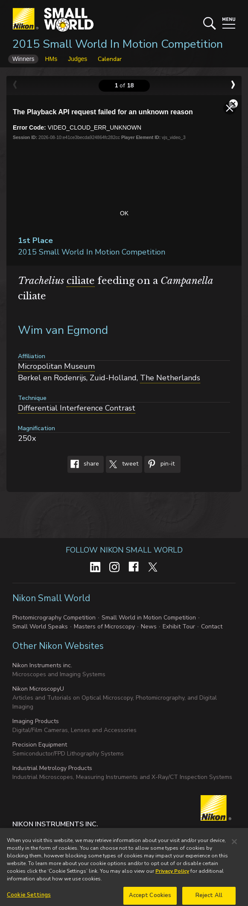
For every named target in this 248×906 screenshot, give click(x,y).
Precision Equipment (39, 745)
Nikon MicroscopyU (38, 689)
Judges (77, 58)
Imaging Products (35, 721)
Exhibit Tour (179, 626)
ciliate (81, 281)
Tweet (122, 464)
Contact (211, 626)
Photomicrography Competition (54, 618)
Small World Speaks (40, 626)
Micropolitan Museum (56, 366)
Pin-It (159, 464)
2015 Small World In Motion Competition (117, 44)
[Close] (234, 847)
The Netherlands (170, 378)
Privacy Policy (172, 877)
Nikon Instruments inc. (42, 665)
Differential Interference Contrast (76, 408)
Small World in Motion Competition (149, 618)
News (149, 626)
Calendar (110, 59)
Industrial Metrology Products (52, 768)
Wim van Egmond (63, 330)
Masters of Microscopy (104, 626)
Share (83, 464)
